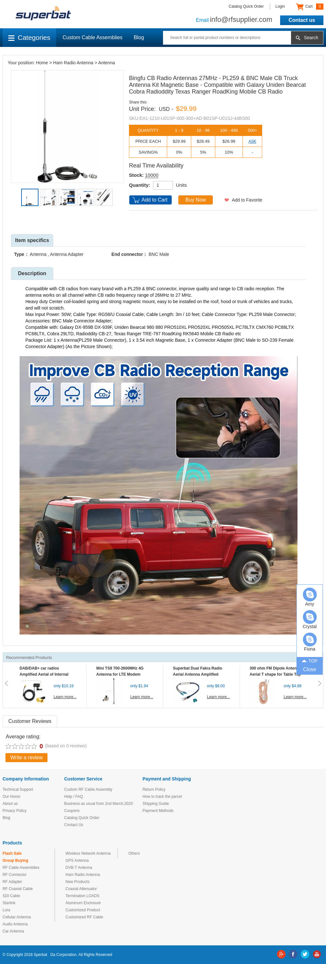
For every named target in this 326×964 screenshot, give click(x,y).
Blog (139, 37)
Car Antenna (13, 931)
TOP (310, 660)
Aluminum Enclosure (83, 903)
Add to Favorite (247, 200)
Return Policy (153, 789)
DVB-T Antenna (78, 867)
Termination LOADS (82, 896)
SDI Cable (11, 896)
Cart (309, 6)
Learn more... (65, 697)
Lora (6, 910)
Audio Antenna (15, 924)
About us (10, 803)
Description (32, 273)
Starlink (9, 903)
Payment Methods (158, 810)
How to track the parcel (162, 796)
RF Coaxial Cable (18, 889)
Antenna (106, 62)
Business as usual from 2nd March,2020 (98, 803)
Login (280, 6)
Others (134, 853)
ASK (252, 141)
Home (42, 62)
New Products (77, 881)
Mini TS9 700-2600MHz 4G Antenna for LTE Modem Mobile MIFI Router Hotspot (121, 674)
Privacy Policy (15, 810)
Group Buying (15, 860)
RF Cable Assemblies (21, 867)
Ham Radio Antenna (73, 62)
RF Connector (15, 874)
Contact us (301, 20)
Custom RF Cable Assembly (88, 789)
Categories (29, 37)
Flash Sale (12, 853)
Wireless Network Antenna (88, 853)
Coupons (72, 810)
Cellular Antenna (17, 917)
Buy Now (195, 200)
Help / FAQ (73, 796)
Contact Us (73, 825)
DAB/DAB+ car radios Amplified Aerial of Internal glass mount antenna (44, 674)
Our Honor (12, 796)
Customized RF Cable (84, 917)
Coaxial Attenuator (81, 889)
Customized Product (82, 910)
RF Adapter (12, 881)
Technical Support (18, 789)
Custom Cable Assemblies (93, 37)
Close (309, 669)
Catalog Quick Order (246, 6)
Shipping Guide (155, 803)
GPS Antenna (77, 860)
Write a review (26, 757)
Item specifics (32, 240)
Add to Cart (154, 200)
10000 (152, 175)
